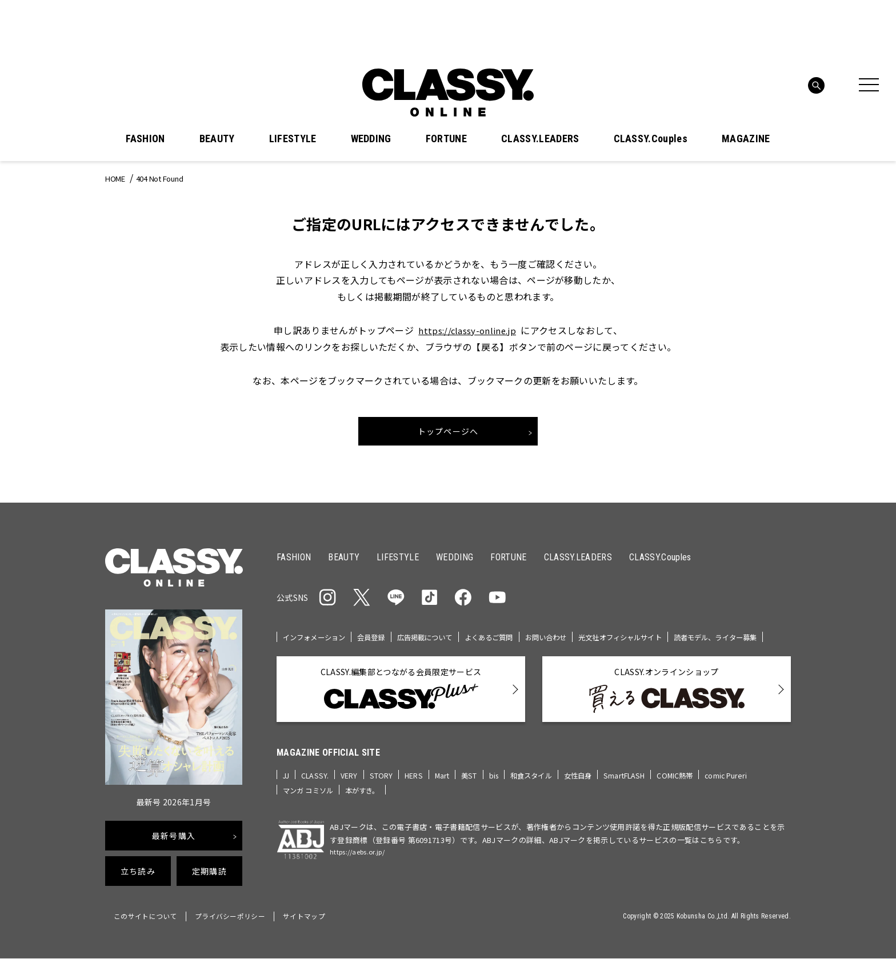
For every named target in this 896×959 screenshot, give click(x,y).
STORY (383, 790)
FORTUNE (446, 139)
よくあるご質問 (503, 638)
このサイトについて (148, 917)
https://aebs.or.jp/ (362, 867)
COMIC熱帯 (689, 790)
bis (498, 790)
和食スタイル (538, 790)
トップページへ (448, 432)
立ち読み (138, 872)
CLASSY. (316, 790)
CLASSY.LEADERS (540, 139)
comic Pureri (742, 790)
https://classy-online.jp (467, 330)
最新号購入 (173, 837)
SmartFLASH (636, 790)
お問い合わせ (563, 638)
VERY (350, 790)
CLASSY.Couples (650, 139)
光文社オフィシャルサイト (643, 638)
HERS (415, 790)
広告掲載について (435, 638)
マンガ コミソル (310, 805)
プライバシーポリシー (238, 917)
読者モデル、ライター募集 (328, 653)
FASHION (145, 139)
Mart (445, 790)
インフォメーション (316, 638)
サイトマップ (316, 917)
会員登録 (377, 638)
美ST (473, 790)
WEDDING (371, 139)
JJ (286, 790)
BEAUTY (217, 139)
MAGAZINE (746, 139)
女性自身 (588, 790)
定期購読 (209, 872)
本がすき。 (367, 805)
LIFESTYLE (293, 139)
